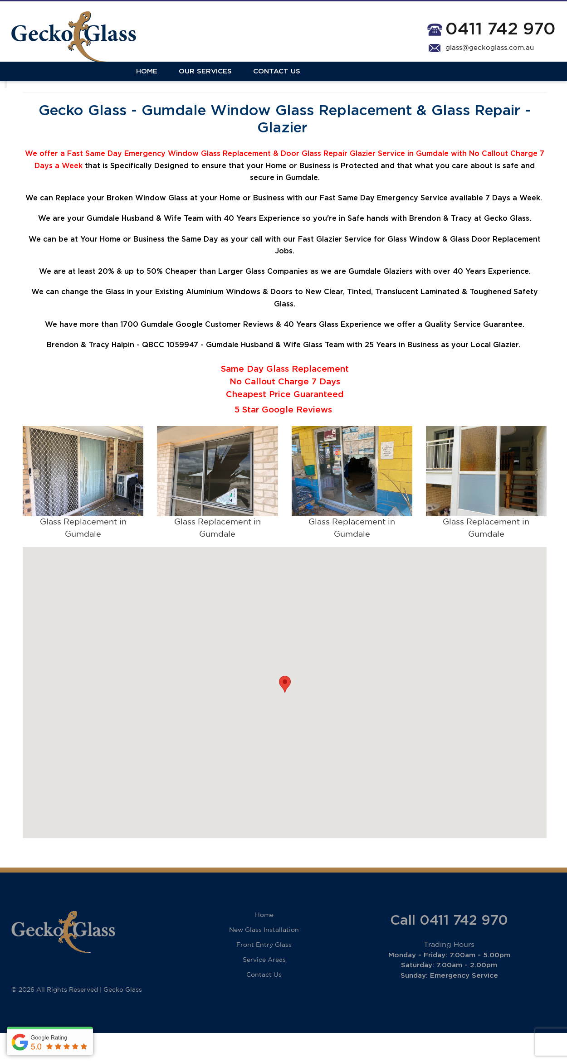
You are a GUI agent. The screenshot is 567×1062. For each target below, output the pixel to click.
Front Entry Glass (264, 974)
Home (22, 82)
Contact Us (152, 82)
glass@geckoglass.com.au (489, 48)
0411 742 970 (500, 29)
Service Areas (264, 989)
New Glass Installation (264, 959)
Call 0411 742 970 (449, 949)
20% (106, 301)
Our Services (80, 82)
